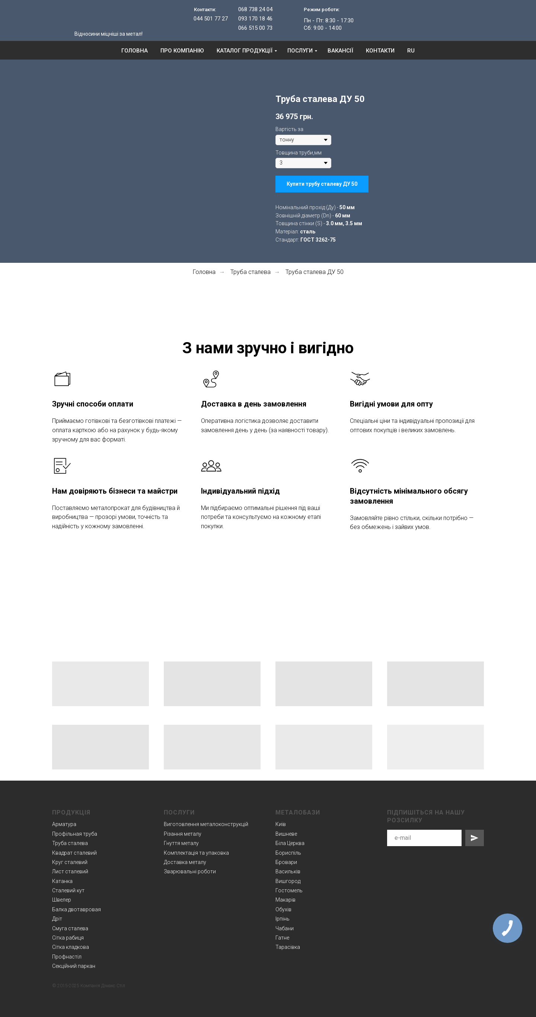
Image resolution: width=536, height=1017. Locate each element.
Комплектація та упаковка (196, 853)
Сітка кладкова (70, 947)
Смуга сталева (70, 928)
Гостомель (289, 890)
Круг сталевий (69, 862)
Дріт (57, 919)
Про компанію (182, 50)
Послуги (300, 50)
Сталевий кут (68, 890)
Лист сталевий (70, 871)
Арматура (64, 824)
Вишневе (286, 834)
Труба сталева (250, 271)
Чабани (284, 928)
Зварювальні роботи (190, 871)
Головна (134, 50)
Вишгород (287, 881)
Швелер (61, 900)
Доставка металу (185, 862)
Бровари (286, 862)
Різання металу (182, 834)
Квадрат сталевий (74, 853)
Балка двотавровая (76, 909)
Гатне (282, 938)
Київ (280, 824)
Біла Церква (289, 843)
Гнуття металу (181, 843)
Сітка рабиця (68, 938)
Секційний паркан (73, 966)
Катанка (62, 881)
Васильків (287, 871)
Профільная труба (74, 834)
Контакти (380, 50)
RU (411, 50)
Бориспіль (288, 853)
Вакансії (340, 50)
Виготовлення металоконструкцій (206, 824)
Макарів (285, 900)
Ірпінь (282, 919)
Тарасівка (287, 947)
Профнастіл (67, 957)
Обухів (283, 909)
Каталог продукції (244, 50)
